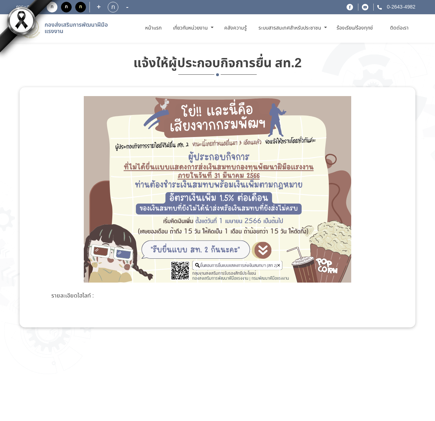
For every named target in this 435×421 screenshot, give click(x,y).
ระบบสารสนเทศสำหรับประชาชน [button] (291, 28)
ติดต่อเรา (399, 28)
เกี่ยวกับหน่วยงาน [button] (191, 28)
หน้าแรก (154, 28)
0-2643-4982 (400, 7)
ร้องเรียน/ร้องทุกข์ (355, 28)
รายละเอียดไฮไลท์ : (72, 296)
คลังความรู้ (235, 28)
